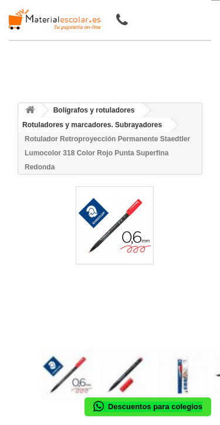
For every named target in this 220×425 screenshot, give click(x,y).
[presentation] (46, 338)
